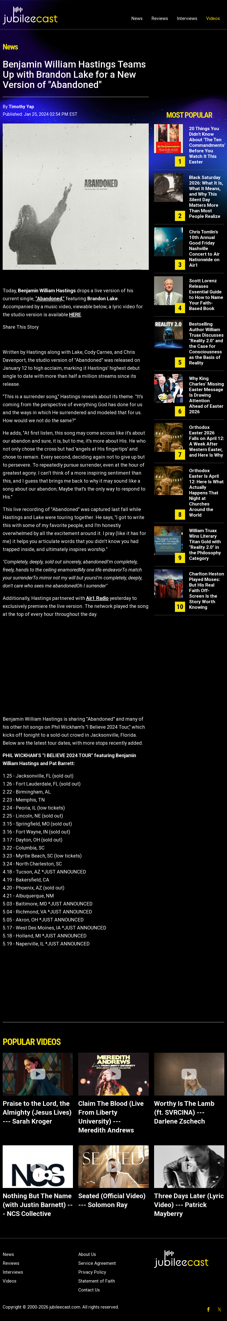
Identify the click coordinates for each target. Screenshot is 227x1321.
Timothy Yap (21, 106)
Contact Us (89, 1290)
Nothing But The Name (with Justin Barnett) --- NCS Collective (38, 1205)
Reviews (159, 18)
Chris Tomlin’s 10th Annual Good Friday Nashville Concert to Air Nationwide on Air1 (204, 248)
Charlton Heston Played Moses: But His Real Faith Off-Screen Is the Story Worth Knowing (206, 590)
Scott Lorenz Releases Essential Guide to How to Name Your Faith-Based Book (206, 294)
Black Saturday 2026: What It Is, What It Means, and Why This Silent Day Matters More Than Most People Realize (206, 197)
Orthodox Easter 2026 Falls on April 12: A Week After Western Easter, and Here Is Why (206, 441)
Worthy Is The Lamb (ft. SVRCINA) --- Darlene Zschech (184, 1112)
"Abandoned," (50, 298)
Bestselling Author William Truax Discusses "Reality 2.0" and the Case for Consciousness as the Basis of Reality (206, 343)
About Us (87, 1254)
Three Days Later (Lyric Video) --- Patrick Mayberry (189, 1205)
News (137, 18)
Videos (213, 18)
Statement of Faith (96, 1281)
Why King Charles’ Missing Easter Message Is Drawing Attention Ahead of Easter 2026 (206, 395)
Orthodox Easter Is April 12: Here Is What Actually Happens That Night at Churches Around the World (206, 493)
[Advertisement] (189, 83)
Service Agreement (97, 1263)
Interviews (187, 18)
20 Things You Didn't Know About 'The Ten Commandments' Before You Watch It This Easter (207, 145)
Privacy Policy (92, 1272)
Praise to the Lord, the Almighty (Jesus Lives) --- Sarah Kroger (37, 1112)
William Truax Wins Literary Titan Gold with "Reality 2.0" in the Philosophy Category (205, 544)
